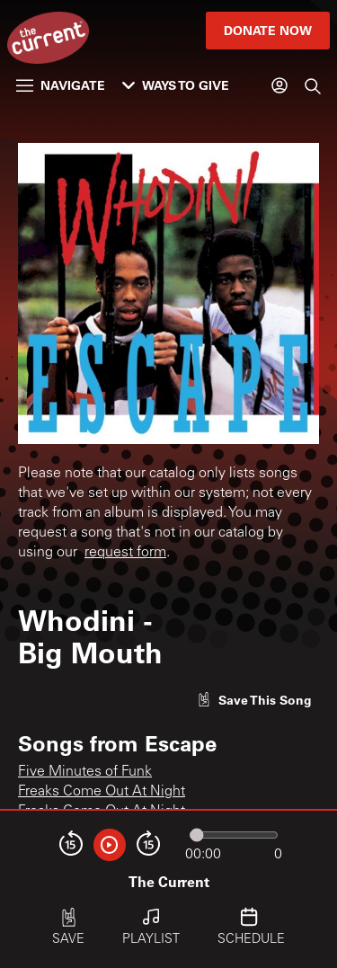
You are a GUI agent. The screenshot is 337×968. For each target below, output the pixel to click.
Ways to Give (175, 84)
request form (125, 553)
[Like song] (254, 699)
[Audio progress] (234, 835)
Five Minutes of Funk (85, 772)
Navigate (60, 84)
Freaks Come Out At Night (101, 792)
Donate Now (268, 30)
